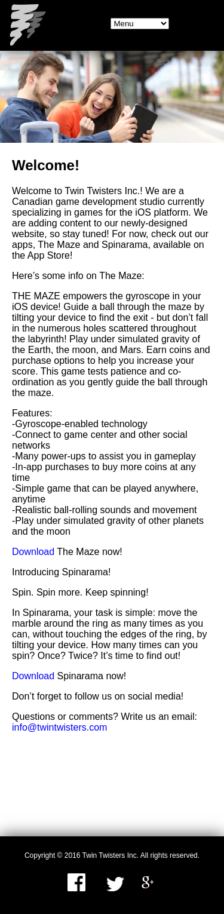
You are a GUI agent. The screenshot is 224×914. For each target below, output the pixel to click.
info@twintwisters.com (59, 727)
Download (33, 552)
